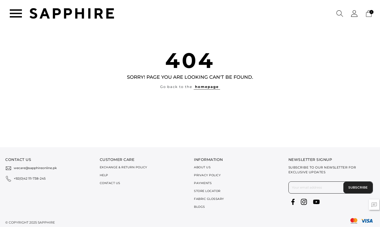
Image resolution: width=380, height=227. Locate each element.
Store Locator (207, 191)
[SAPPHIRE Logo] (72, 13)
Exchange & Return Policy (123, 167)
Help (104, 175)
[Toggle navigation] (16, 13)
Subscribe (358, 187)
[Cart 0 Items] (368, 13)
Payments (203, 183)
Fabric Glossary (209, 199)
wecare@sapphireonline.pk (35, 168)
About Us (202, 167)
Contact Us (110, 183)
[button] (339, 13)
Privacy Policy (207, 175)
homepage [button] (207, 87)
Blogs (199, 207)
